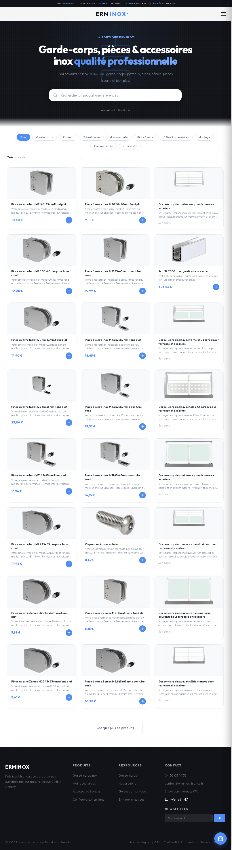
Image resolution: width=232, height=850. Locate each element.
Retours (205, 844)
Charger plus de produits (115, 729)
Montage (86, 147)
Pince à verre (160, 137)
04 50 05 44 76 (175, 777)
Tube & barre (101, 137)
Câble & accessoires (194, 137)
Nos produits (127, 785)
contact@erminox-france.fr (184, 785)
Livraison (191, 844)
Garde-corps (49, 137)
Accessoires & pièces (86, 793)
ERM (112, 14)
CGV (157, 844)
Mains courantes (84, 785)
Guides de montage (132, 793)
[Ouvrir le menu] (224, 14)
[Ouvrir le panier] (220, 838)
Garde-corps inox (85, 777)
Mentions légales (140, 844)
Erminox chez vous (131, 801)
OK (219, 819)
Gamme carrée (113, 147)
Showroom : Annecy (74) (181, 793)
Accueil (105, 110)
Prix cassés (142, 147)
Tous (26, 137)
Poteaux (75, 137)
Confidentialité (173, 844)
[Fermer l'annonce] (227, 3)
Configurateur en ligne (88, 801)
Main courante (130, 137)
